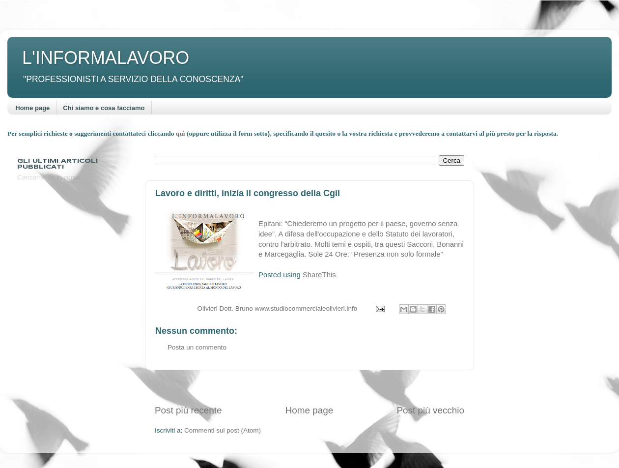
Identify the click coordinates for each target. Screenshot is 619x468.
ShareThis (319, 275)
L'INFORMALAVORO (105, 58)
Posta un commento (197, 347)
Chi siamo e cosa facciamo (103, 108)
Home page (32, 108)
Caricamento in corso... (51, 177)
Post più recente (188, 410)
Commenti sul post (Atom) (222, 430)
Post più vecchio (430, 410)
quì (181, 133)
